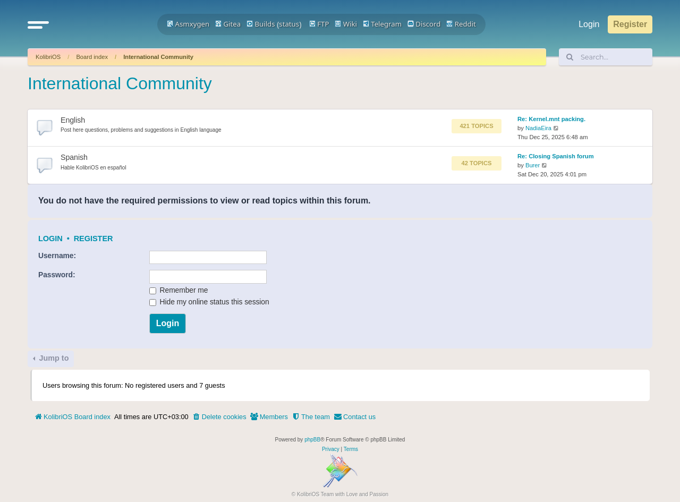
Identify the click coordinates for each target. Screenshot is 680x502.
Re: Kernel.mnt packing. (551, 119)
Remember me (178, 290)
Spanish (74, 157)
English (73, 120)
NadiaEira (538, 128)
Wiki (346, 24)
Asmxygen (188, 24)
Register (93, 238)
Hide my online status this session (209, 301)
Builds (260, 24)
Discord (424, 24)
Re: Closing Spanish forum (555, 156)
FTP (319, 24)
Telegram (382, 24)
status (289, 24)
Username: (57, 255)
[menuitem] (219, 417)
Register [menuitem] (630, 24)
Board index (92, 57)
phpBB (312, 440)
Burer (532, 165)
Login (50, 238)
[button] (38, 24)
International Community (158, 57)
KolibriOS (48, 57)
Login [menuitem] (589, 24)
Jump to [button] (53, 358)
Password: (56, 274)
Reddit (461, 24)
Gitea (228, 24)
